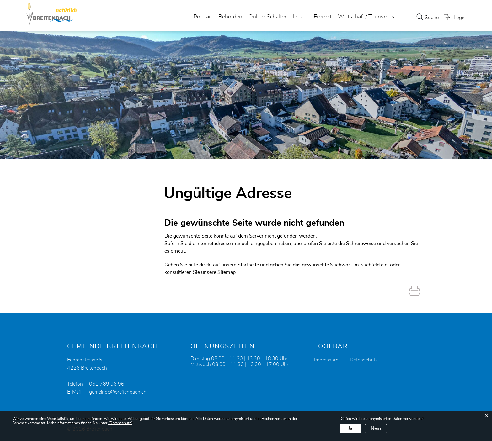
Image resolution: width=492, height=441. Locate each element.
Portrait (203, 17)
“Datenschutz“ (120, 423)
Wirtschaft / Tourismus (366, 17)
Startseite (248, 264)
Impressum (326, 359)
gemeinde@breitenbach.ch (118, 392)
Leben (300, 17)
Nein (376, 428)
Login (460, 17)
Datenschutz (364, 359)
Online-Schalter (267, 17)
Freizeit (323, 17)
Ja (350, 428)
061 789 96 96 (106, 383)
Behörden (230, 17)
